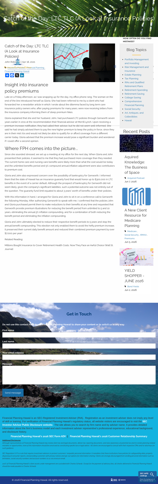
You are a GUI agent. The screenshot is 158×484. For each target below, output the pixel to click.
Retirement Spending (136, 90)
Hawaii (128, 120)
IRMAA (143, 235)
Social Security (132, 109)
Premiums (130, 238)
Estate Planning (133, 74)
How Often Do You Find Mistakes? (137, 40)
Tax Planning (131, 78)
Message (7, 364)
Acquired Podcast (136, 178)
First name (8, 330)
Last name (8, 341)
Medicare (132, 231)
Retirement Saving (134, 93)
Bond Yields (133, 286)
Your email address (24, 352)
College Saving (133, 97)
